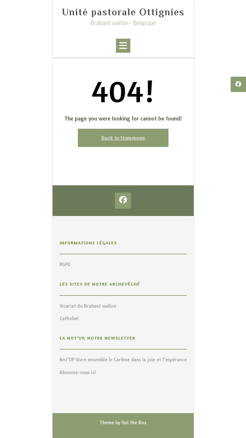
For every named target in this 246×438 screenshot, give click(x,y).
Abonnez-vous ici (78, 372)
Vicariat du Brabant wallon (88, 306)
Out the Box (133, 423)
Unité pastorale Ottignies (123, 12)
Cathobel (69, 318)
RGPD (65, 264)
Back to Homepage (123, 138)
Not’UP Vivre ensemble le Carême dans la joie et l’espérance (123, 360)
